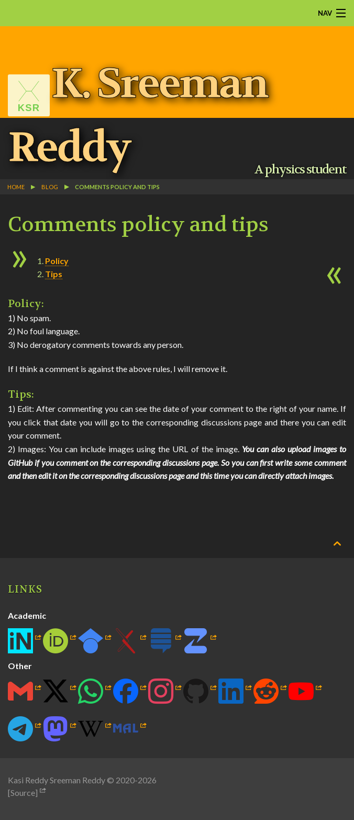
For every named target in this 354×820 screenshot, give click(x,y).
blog (49, 187)
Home (16, 187)
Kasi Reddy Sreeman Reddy (56, 780)
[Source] (23, 792)
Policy (57, 261)
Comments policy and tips (117, 187)
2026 (147, 780)
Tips (53, 274)
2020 (125, 780)
